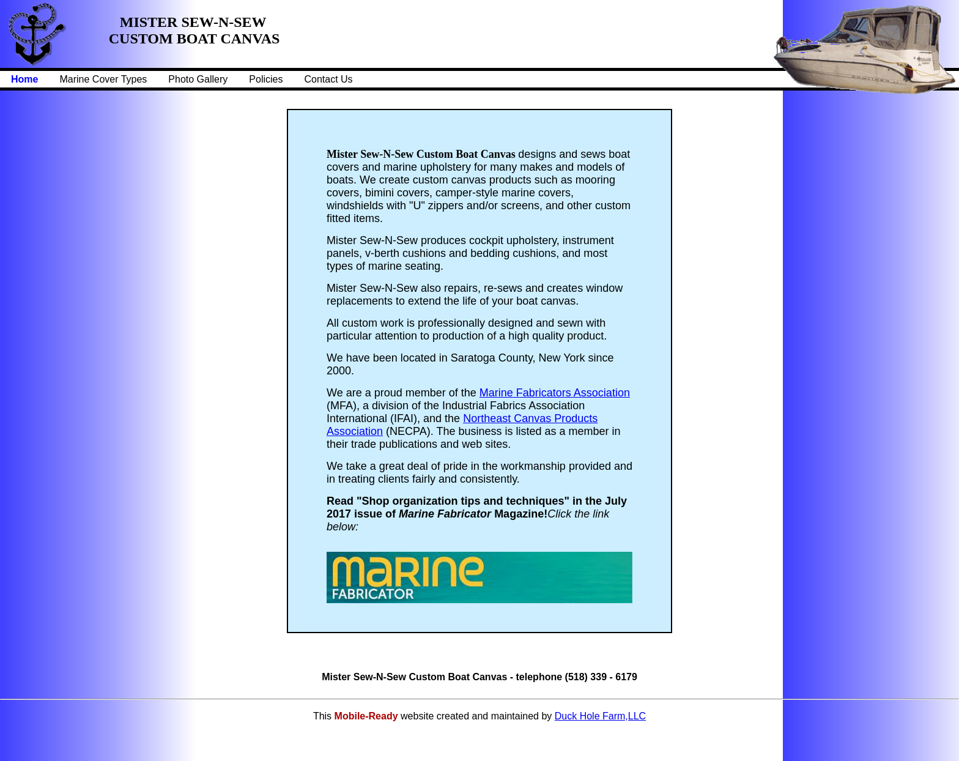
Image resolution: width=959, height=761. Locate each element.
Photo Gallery (198, 79)
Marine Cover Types (103, 79)
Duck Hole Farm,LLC (600, 716)
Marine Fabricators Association (555, 393)
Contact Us (328, 79)
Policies (266, 79)
